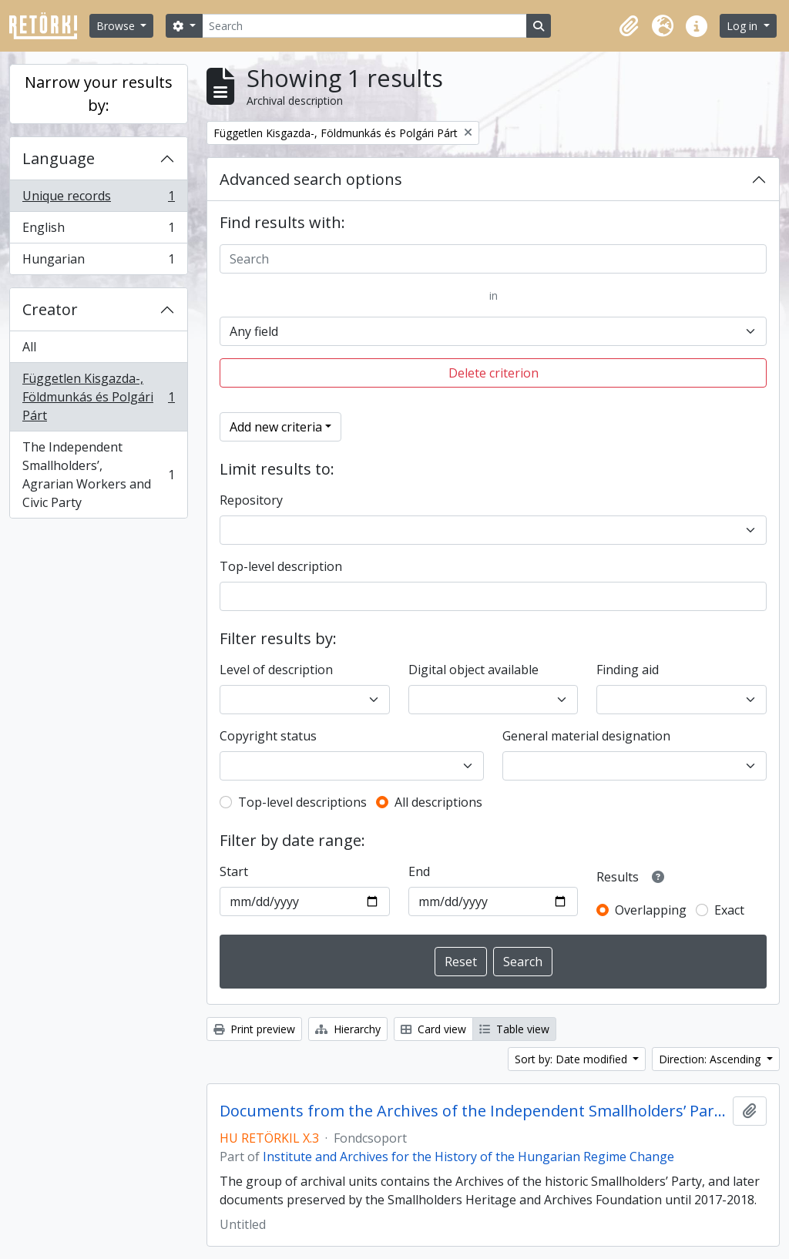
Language (58, 158)
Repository (251, 500)
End (419, 871)
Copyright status (268, 735)
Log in (743, 25)
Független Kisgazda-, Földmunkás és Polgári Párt (98, 397)
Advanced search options (311, 179)
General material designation (586, 735)
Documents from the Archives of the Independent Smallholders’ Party (473, 1111)
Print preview (254, 1029)
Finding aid (627, 669)
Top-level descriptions (302, 802)
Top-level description (281, 566)
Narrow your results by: (99, 94)
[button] (629, 26)
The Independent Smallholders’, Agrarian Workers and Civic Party (98, 474)
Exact (729, 909)
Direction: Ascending (711, 1059)
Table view (514, 1029)
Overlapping (651, 909)
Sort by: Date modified (572, 1059)
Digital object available (473, 669)
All (29, 346)
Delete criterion (493, 372)
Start (234, 871)
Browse (117, 25)
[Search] (364, 26)
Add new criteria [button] (276, 426)
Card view (433, 1029)
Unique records (98, 199)
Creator (50, 309)
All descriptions (438, 802)
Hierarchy (348, 1029)
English (98, 230)
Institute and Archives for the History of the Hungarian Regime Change (468, 1156)
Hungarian (98, 262)
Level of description (276, 669)
